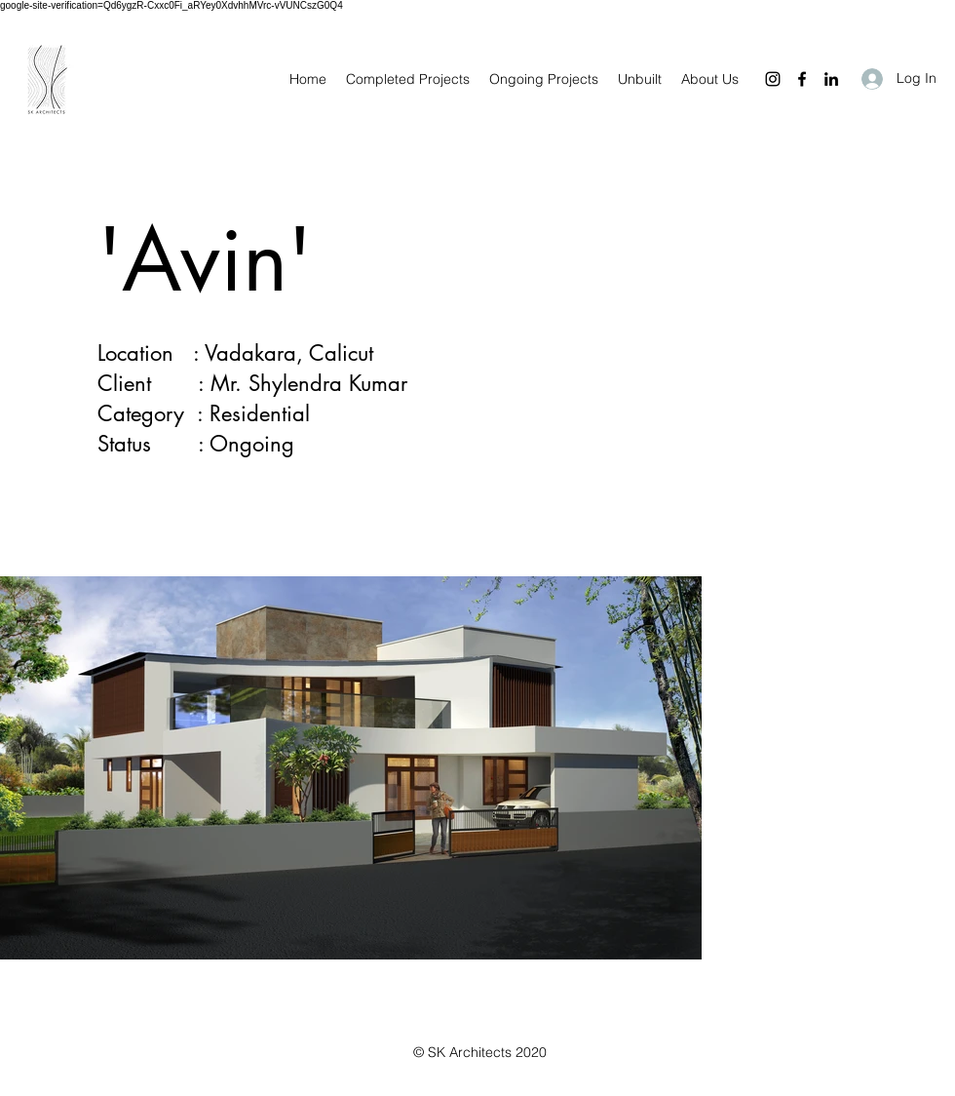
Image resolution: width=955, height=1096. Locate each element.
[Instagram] (773, 79)
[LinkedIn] (831, 79)
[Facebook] (802, 79)
